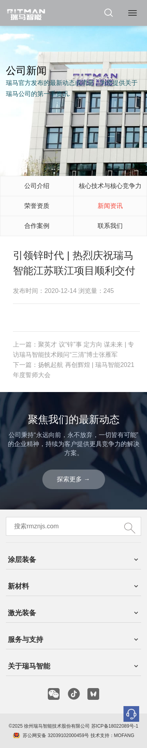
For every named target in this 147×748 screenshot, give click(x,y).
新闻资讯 (110, 205)
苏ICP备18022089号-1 (114, 726)
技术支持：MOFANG (111, 735)
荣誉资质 (36, 205)
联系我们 (110, 225)
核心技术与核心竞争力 (110, 185)
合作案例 (36, 225)
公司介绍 (36, 185)
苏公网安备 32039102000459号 (56, 735)
